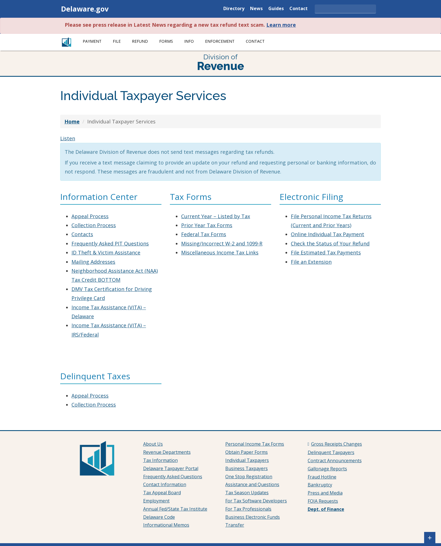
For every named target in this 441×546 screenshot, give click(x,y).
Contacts (82, 234)
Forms (166, 41)
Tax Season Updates (247, 492)
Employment (156, 501)
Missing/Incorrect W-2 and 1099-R (221, 243)
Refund (140, 41)
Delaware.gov (85, 8)
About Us (153, 444)
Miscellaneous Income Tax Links (219, 252)
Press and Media (325, 493)
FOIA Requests (323, 501)
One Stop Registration (248, 476)
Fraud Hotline (322, 477)
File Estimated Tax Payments (326, 252)
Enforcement (220, 41)
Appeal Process (90, 216)
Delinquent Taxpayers (331, 452)
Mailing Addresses (93, 261)
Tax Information (160, 460)
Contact (298, 8)
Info (189, 41)
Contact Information (164, 484)
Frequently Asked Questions (172, 476)
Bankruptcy (320, 485)
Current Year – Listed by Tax (215, 216)
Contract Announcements (335, 460)
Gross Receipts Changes (336, 444)
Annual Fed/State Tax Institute (175, 509)
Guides (276, 8)
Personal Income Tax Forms (254, 444)
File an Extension (311, 261)
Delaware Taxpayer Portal (170, 468)
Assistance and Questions (252, 484)
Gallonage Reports (327, 469)
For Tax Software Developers (256, 501)
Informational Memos (166, 525)
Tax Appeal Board (162, 492)
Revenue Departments (167, 452)
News (256, 8)
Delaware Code (159, 517)
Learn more (281, 24)
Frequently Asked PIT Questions (110, 243)
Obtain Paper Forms (246, 452)
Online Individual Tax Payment (327, 234)
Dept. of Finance (326, 509)
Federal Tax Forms (203, 234)
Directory (233, 8)
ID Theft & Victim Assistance (105, 252)
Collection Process (93, 225)
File (117, 41)
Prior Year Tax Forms (206, 225)
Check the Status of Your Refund (330, 243)
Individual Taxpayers (247, 460)
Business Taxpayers (246, 468)
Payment (92, 41)
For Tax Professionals (248, 509)
